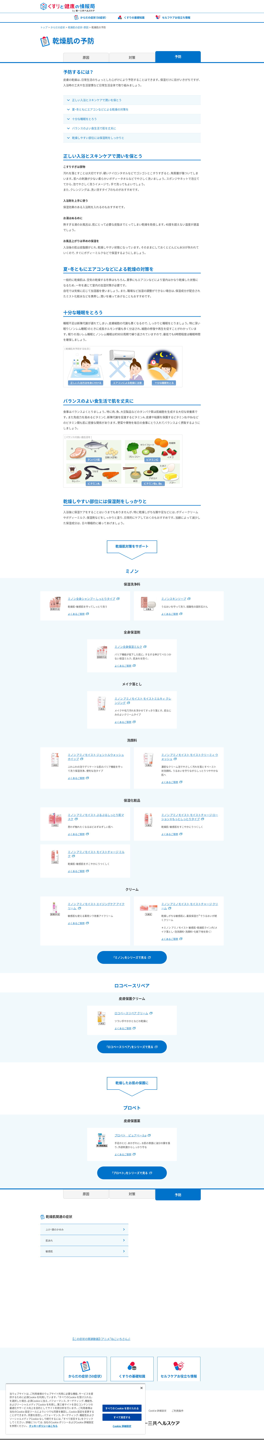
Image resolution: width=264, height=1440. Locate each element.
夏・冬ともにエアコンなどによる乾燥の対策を (100, 109)
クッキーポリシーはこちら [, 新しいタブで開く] (43, 1426)
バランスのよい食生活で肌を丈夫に (94, 128)
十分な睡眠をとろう (84, 119)
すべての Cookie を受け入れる (122, 1408)
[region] (75, 1409)
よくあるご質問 (76, 614)
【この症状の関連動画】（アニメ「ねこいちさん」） (101, 1334)
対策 (132, 57)
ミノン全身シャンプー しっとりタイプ (91, 599)
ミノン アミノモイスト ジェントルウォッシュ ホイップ (96, 757)
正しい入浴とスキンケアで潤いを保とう (97, 100)
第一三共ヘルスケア (208, 6)
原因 (86, 57)
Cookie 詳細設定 (157, 1405)
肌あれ (48, 1238)
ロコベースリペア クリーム (131, 1013)
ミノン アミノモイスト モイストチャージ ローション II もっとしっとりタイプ (189, 817)
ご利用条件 (178, 1405)
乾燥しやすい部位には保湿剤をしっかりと (98, 138)
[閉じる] (141, 1388)
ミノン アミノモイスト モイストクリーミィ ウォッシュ (189, 757)
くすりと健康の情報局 (67, 7)
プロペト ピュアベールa (130, 1135)
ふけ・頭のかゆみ (54, 1229)
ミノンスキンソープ (173, 599)
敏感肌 (48, 1247)
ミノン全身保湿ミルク (128, 647)
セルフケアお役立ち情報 (176, 17)
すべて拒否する (121, 1417)
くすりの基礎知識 (134, 17)
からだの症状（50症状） (93, 17)
